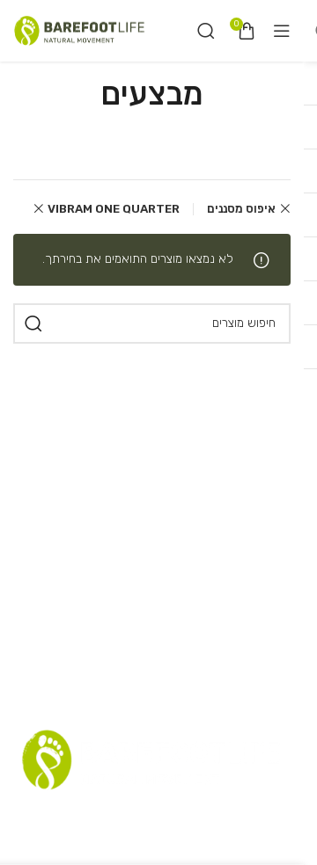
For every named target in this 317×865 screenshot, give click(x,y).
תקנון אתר (210, 814)
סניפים (264, 814)
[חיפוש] (206, 30)
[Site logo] (79, 30)
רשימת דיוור (140, 814)
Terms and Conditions (108, 846)
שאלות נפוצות (61, 814)
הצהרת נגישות (226, 846)
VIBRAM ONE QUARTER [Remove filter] (114, 208)
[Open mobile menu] (281, 30)
